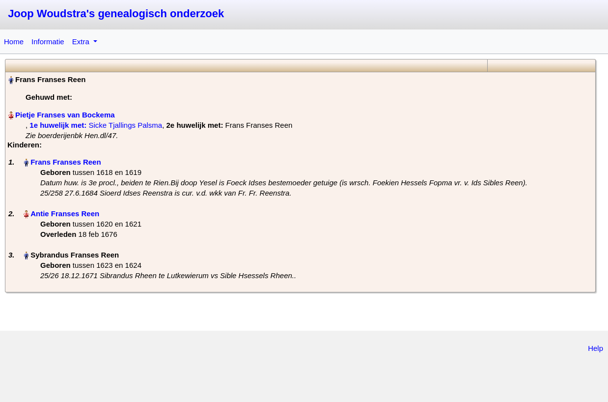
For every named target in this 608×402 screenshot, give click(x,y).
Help (595, 348)
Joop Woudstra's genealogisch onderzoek (116, 13)
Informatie (47, 41)
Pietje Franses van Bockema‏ (65, 115)
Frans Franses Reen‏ (65, 162)
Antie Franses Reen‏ (64, 213)
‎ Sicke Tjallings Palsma (95, 125)
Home (14, 41)
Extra (81, 41)
